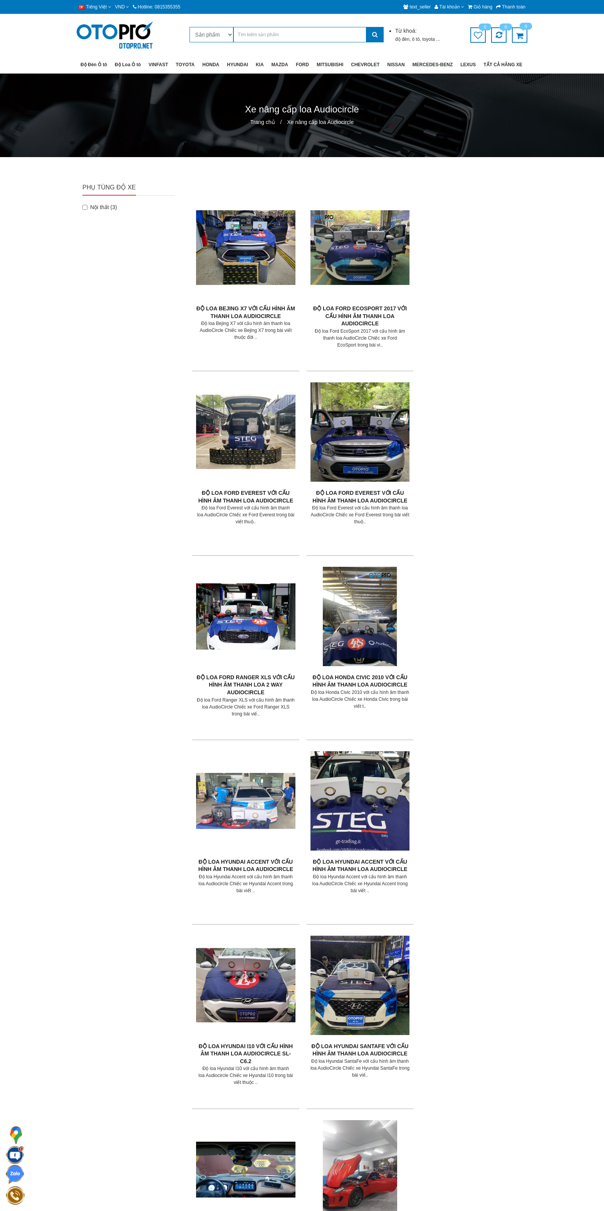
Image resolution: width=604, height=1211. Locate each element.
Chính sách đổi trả (251, 1114)
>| (244, 980)
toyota (429, 39)
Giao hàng (242, 1071)
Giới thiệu (318, 1071)
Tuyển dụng (321, 1100)
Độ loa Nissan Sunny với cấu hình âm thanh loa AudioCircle (401, 906)
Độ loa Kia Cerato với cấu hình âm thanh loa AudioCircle (231, 751)
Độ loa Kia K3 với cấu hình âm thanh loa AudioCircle (316, 751)
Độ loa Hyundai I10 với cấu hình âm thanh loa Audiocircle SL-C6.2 (231, 596)
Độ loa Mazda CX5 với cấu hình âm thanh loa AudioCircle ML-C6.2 (487, 751)
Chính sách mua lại (252, 1129)
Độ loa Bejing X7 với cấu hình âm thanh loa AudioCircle (231, 286)
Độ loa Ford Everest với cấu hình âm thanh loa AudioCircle (401, 286)
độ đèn (402, 39)
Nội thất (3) (99, 207)
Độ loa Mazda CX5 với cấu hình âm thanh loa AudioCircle (401, 751)
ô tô (416, 39)
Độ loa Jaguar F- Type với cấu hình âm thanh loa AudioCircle (487, 596)
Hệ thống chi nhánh (329, 1085)
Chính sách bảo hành (254, 1100)
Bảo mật (240, 1085)
